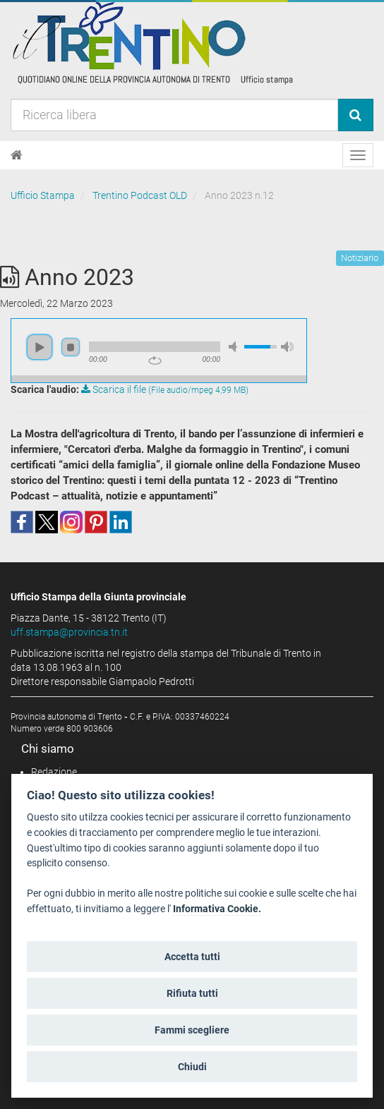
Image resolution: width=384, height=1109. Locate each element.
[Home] (16, 155)
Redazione (54, 771)
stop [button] (70, 347)
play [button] (39, 347)
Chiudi (192, 1066)
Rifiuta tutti (192, 993)
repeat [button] (155, 360)
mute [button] (235, 346)
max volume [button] (287, 346)
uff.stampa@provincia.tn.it (69, 632)
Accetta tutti (192, 956)
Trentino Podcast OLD (139, 195)
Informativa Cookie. (217, 909)
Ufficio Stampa (43, 195)
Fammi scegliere (192, 1030)
